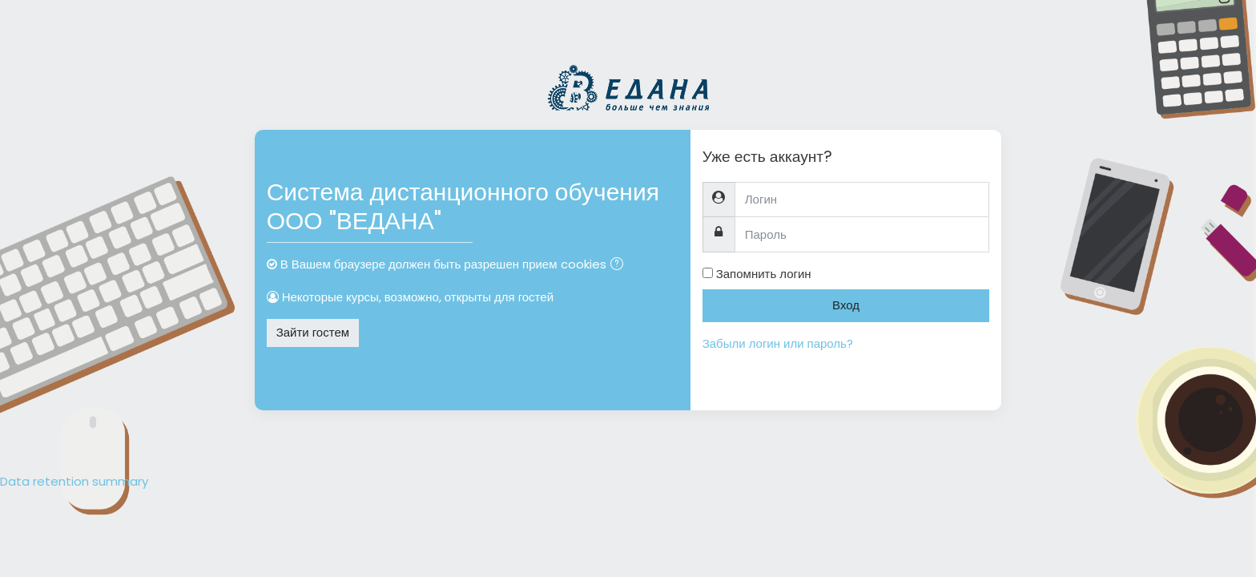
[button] (620, 266)
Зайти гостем (312, 332)
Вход (845, 305)
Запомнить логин (763, 273)
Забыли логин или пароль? (777, 343)
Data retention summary (74, 481)
